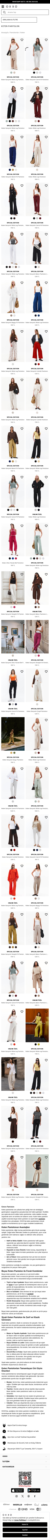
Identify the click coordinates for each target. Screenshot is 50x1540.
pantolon (42, 1219)
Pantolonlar (14, 32)
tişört (11, 1285)
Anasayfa (4, 32)
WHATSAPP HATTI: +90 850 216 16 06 (25, 2)
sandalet (30, 1294)
